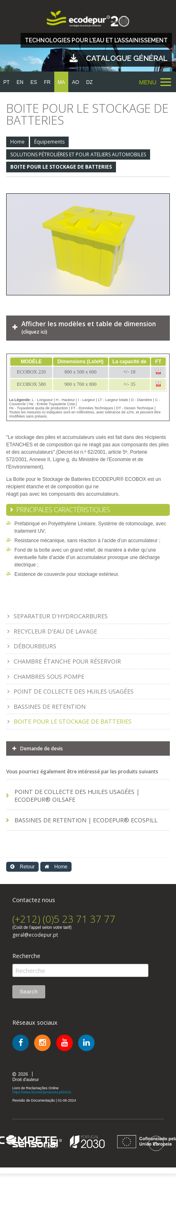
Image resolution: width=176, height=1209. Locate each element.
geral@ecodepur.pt (35, 935)
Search (29, 992)
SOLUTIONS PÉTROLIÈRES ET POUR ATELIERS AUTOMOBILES (78, 154)
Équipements (49, 141)
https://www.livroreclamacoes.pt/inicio (41, 1092)
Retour (22, 867)
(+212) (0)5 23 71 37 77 (64, 918)
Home (17, 141)
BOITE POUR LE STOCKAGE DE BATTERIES (61, 166)
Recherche (26, 956)
